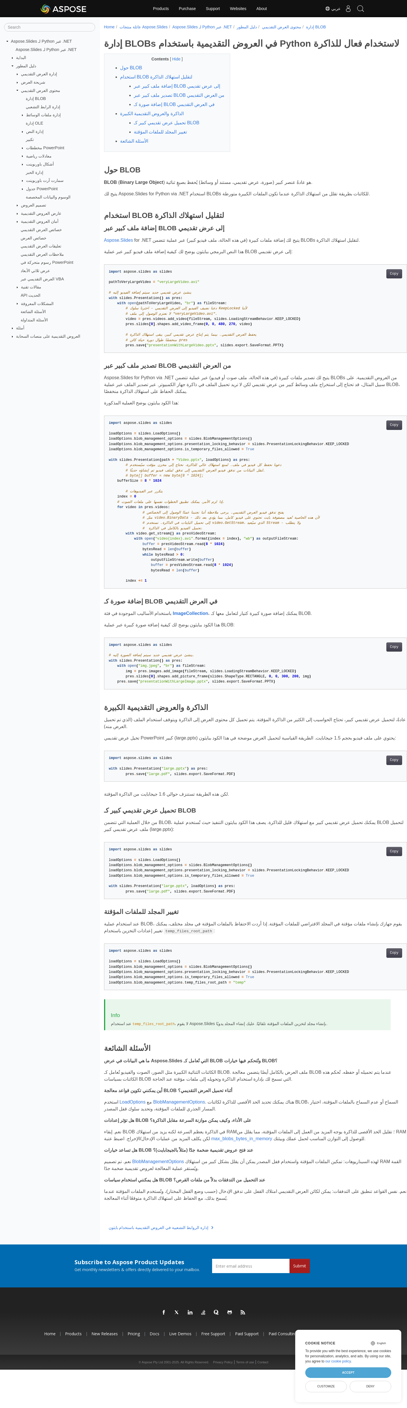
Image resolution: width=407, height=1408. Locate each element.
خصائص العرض (33, 237)
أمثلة (20, 328)
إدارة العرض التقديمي (39, 74)
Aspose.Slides (118, 264)
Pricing (134, 1372)
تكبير (30, 139)
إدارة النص (35, 131)
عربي (329, 8)
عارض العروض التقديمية (41, 213)
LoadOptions (133, 1133)
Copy (373, 298)
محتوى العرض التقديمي (40, 90)
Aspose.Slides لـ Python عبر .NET (41, 41)
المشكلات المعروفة (37, 303)
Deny (370, 1386)
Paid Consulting (283, 1372)
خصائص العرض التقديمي (41, 229)
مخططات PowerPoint (45, 147)
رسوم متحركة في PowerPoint (47, 262)
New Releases (104, 1372)
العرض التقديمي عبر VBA (42, 278)
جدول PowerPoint (42, 188)
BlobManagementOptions (179, 1133)
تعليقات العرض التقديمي (41, 246)
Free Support (213, 1372)
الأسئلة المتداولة (34, 320)
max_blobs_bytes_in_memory (270, 1170)
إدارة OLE (34, 123)
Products (161, 8)
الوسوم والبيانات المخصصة (48, 196)
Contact (262, 1400)
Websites (238, 8)
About (262, 8)
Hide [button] (172, 70)
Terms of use (245, 1400)
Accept (348, 1372)
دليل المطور (26, 66)
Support (213, 8)
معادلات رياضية (39, 156)
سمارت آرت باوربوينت (45, 180)
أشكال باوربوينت (40, 164)
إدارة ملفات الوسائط (43, 115)
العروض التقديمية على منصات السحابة (48, 336)
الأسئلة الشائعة (33, 311)
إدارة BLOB (36, 98)
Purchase (187, 8)
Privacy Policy (222, 1400)
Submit (299, 1304)
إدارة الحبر (34, 172)
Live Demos (180, 1372)
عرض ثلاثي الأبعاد (35, 270)
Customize (326, 1386)
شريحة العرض (33, 82)
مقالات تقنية (31, 287)
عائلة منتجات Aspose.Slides (144, 27)
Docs (154, 1372)
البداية (21, 57)
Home (109, 27)
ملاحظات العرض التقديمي (42, 254)
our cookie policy (338, 1361)
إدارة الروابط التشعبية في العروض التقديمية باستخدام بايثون (161, 1266)
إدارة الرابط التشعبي (43, 107)
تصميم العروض (33, 205)
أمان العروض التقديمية (39, 221)
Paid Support (247, 1372)
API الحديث (30, 295)
